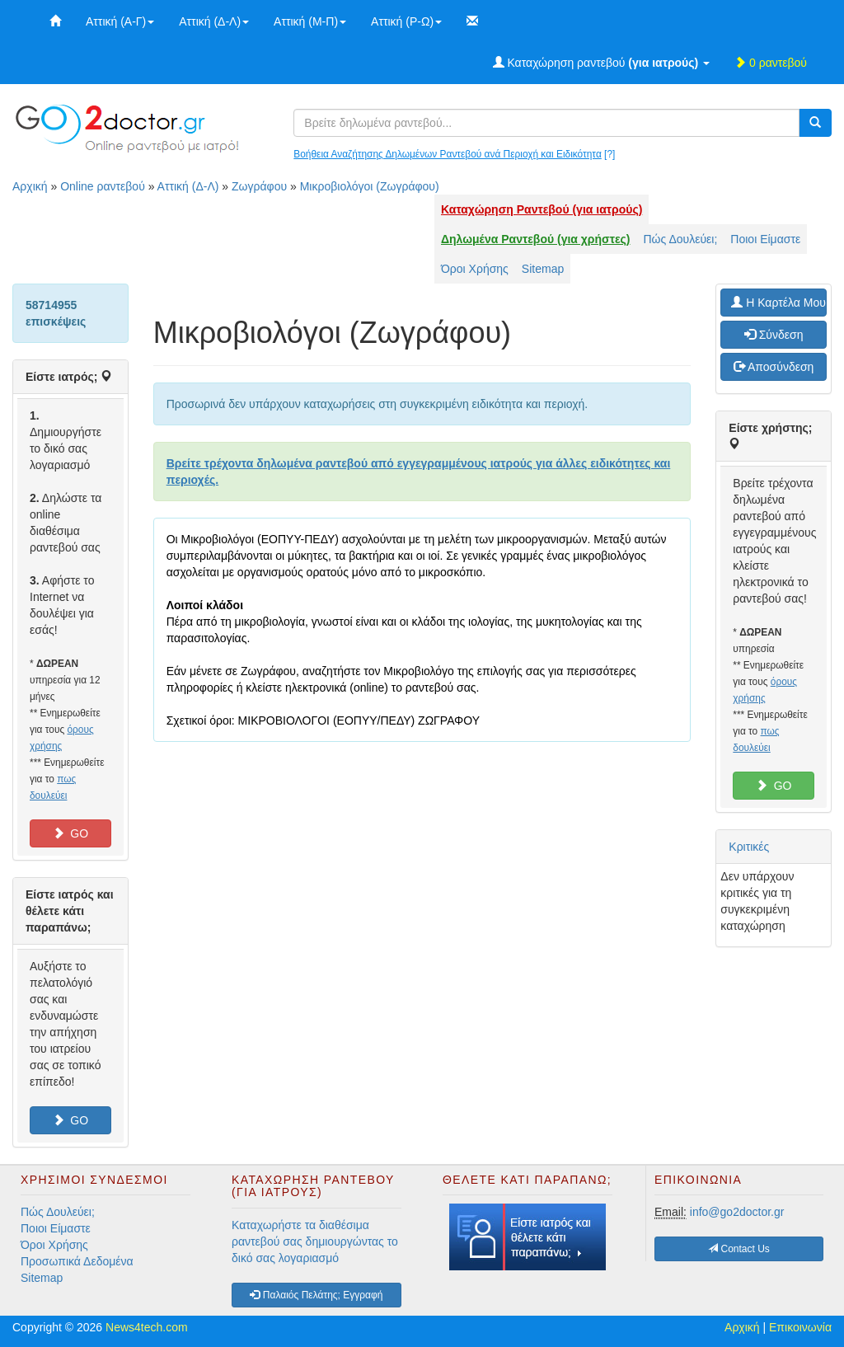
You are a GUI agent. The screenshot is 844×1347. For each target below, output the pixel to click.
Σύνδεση (774, 334)
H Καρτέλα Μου (779, 302)
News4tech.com (147, 1327)
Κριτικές (749, 846)
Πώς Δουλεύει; (681, 239)
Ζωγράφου (259, 186)
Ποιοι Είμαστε (765, 239)
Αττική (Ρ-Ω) (406, 21)
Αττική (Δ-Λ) (214, 21)
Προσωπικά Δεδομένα (77, 1261)
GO (71, 833)
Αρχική (30, 186)
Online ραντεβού (102, 186)
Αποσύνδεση (774, 366)
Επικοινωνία (800, 1327)
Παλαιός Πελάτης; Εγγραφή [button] (316, 1295)
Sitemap (543, 268)
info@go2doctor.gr (737, 1211)
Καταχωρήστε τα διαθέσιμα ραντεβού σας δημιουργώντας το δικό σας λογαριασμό (315, 1241)
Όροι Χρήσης (475, 268)
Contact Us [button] (739, 1249)
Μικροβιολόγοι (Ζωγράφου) (369, 186)
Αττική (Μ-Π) (310, 21)
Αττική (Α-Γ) (120, 21)
